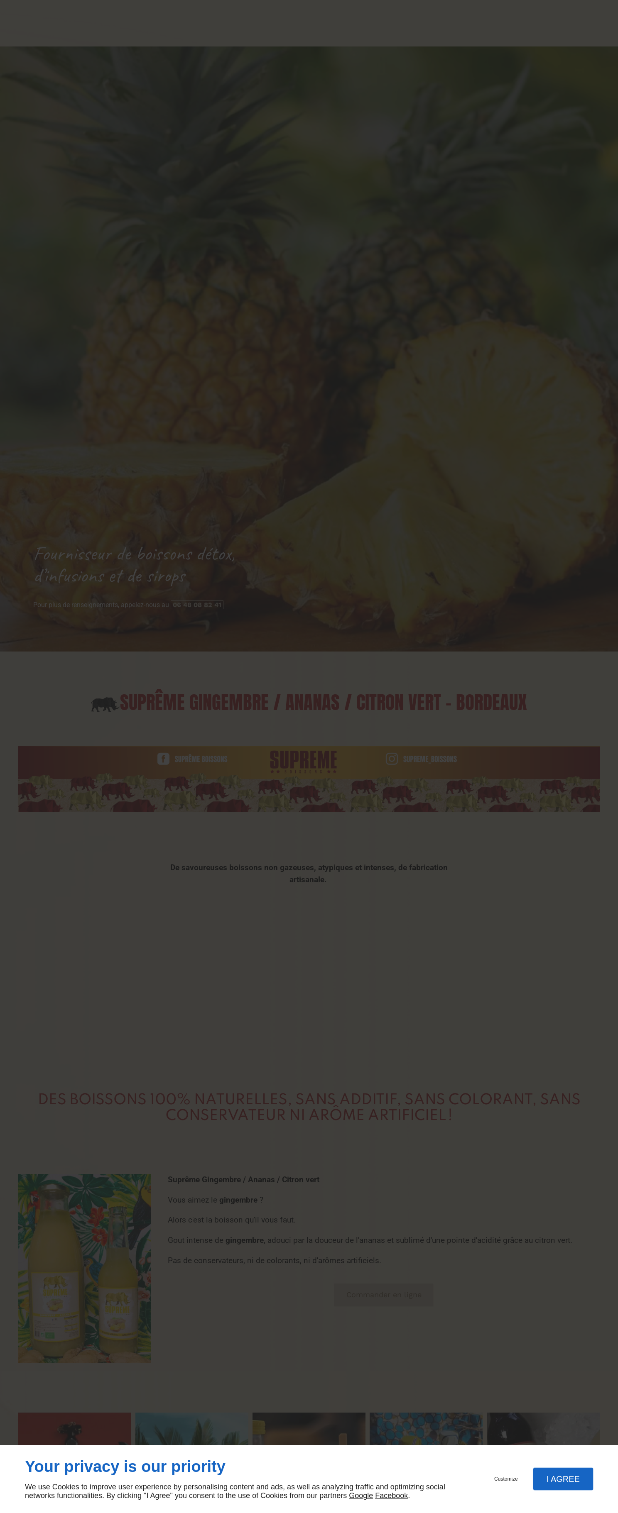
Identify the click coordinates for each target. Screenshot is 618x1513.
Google (361, 1495)
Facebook (391, 1495)
